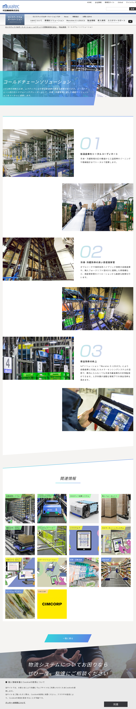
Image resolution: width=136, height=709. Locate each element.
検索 (132, 9)
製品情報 (91, 20)
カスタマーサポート (116, 20)
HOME (89, 2)
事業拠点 (75, 16)
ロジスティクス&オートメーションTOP (46, 16)
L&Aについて (36, 20)
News (66, 16)
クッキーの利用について (15, 702)
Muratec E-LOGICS (76, 20)
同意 (116, 704)
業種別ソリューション (54, 20)
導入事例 (101, 20)
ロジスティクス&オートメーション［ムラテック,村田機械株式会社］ (31, 27)
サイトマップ (131, 2)
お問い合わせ (87, 16)
